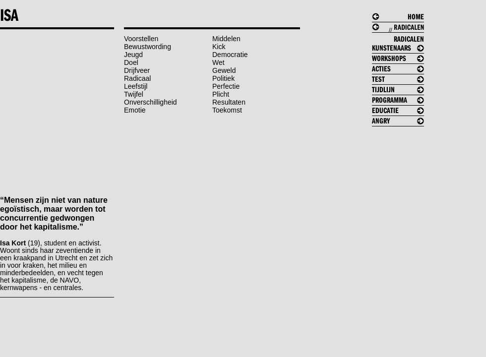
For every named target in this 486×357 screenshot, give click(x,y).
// (401, 37)
